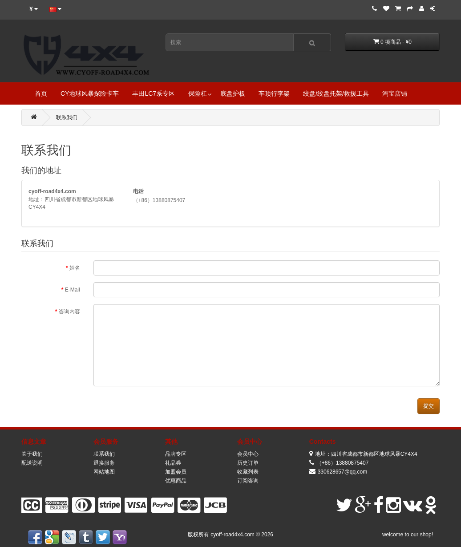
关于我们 (32, 454)
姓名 (74, 268)
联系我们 (66, 117)
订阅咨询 (248, 481)
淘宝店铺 (394, 93)
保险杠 (197, 93)
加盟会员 (175, 472)
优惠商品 (175, 481)
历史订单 (248, 463)
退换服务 (104, 463)
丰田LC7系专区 (153, 93)
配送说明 (32, 463)
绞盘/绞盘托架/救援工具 (336, 93)
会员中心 (248, 454)
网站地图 (104, 472)
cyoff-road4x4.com (233, 534)
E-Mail (72, 290)
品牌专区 (175, 454)
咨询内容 (69, 311)
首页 (41, 93)
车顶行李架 (274, 93)
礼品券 (173, 463)
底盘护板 (232, 93)
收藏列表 (248, 472)
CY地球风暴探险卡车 (90, 93)
